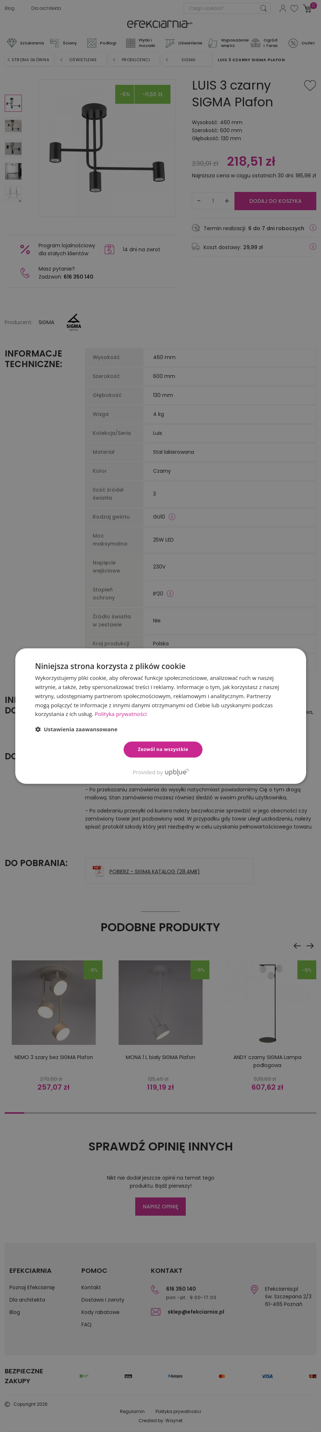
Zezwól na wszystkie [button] (163, 749)
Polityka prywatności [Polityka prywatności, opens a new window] (121, 713)
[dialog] (160, 716)
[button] (76, 729)
